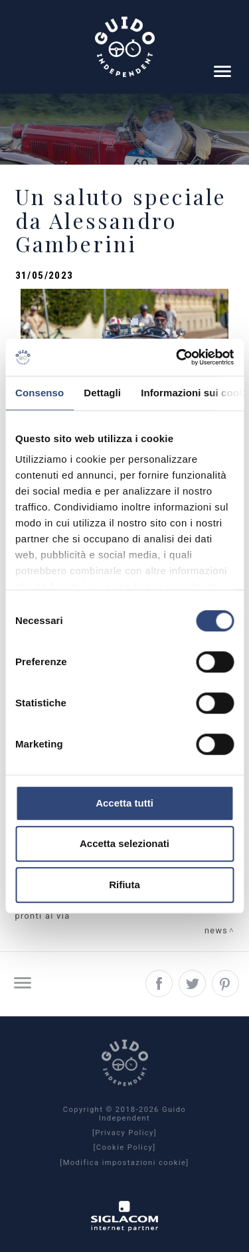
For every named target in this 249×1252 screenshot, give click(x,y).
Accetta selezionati (124, 843)
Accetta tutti (124, 803)
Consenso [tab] (39, 392)
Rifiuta (124, 884)
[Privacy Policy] (124, 1133)
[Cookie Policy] (124, 1148)
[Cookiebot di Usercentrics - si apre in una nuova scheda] (177, 357)
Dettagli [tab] (102, 392)
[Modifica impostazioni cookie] (124, 1163)
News (216, 930)
